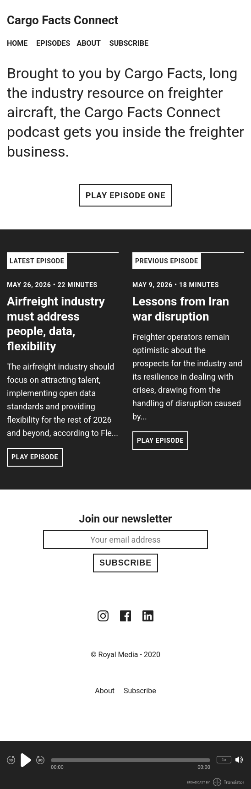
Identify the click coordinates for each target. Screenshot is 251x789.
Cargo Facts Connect (62, 20)
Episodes (53, 43)
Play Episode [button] (34, 457)
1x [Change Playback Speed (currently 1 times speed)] (224, 759)
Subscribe (128, 43)
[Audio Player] (125, 765)
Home (17, 43)
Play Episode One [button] (125, 195)
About (88, 43)
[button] (130, 760)
